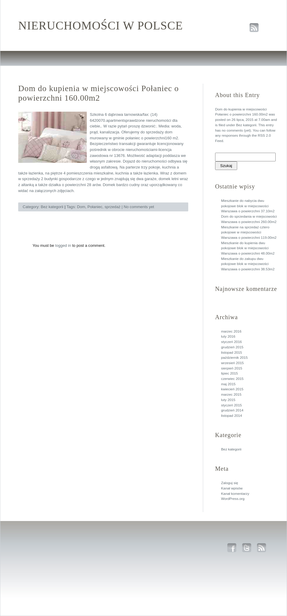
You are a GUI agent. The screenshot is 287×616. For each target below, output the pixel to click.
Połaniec (94, 207)
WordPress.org (232, 499)
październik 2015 (234, 357)
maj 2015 (228, 384)
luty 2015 (228, 400)
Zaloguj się (229, 483)
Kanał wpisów (232, 488)
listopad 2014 (231, 416)
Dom (81, 207)
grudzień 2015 (232, 347)
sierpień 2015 (231, 368)
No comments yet (139, 207)
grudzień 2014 (232, 410)
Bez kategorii (246, 125)
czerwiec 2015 (232, 379)
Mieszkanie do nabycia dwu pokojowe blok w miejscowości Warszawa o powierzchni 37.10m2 (247, 206)
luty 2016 (228, 336)
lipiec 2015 (229, 373)
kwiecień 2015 (232, 389)
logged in (63, 245)
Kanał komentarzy (235, 494)
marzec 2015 (231, 394)
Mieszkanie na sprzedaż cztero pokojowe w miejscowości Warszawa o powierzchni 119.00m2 (249, 232)
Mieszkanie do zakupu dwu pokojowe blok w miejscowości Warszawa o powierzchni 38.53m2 (247, 264)
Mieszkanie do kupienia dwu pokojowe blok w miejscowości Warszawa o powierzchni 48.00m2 (247, 248)
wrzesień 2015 (232, 363)
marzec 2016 (231, 331)
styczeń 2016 (231, 342)
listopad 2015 (231, 352)
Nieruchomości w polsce (100, 25)
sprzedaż (113, 207)
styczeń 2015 (231, 405)
